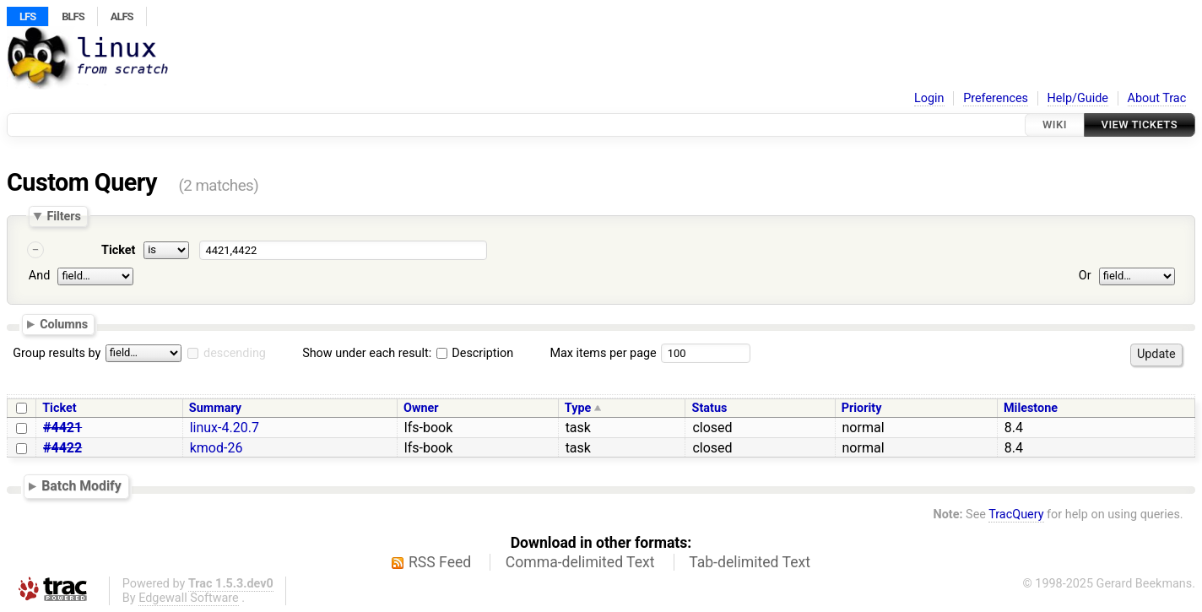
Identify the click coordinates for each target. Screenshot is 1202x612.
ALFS (122, 16)
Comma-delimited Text (580, 562)
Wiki (1054, 124)
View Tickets (1140, 124)
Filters (63, 216)
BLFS (73, 16)
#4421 (62, 428)
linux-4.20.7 (224, 428)
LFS (27, 16)
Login (929, 98)
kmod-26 (216, 448)
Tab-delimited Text (749, 562)
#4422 (62, 448)
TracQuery (1015, 514)
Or (1085, 275)
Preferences (995, 98)
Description (474, 353)
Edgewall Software (188, 598)
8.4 (1013, 428)
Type (578, 408)
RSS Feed (440, 562)
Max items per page (603, 353)
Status (710, 408)
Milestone (1031, 408)
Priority (862, 408)
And (39, 275)
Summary (215, 408)
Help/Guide (1078, 98)
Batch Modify (81, 486)
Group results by (56, 353)
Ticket (118, 250)
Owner (421, 408)
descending (234, 353)
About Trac (1157, 98)
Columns (64, 324)
